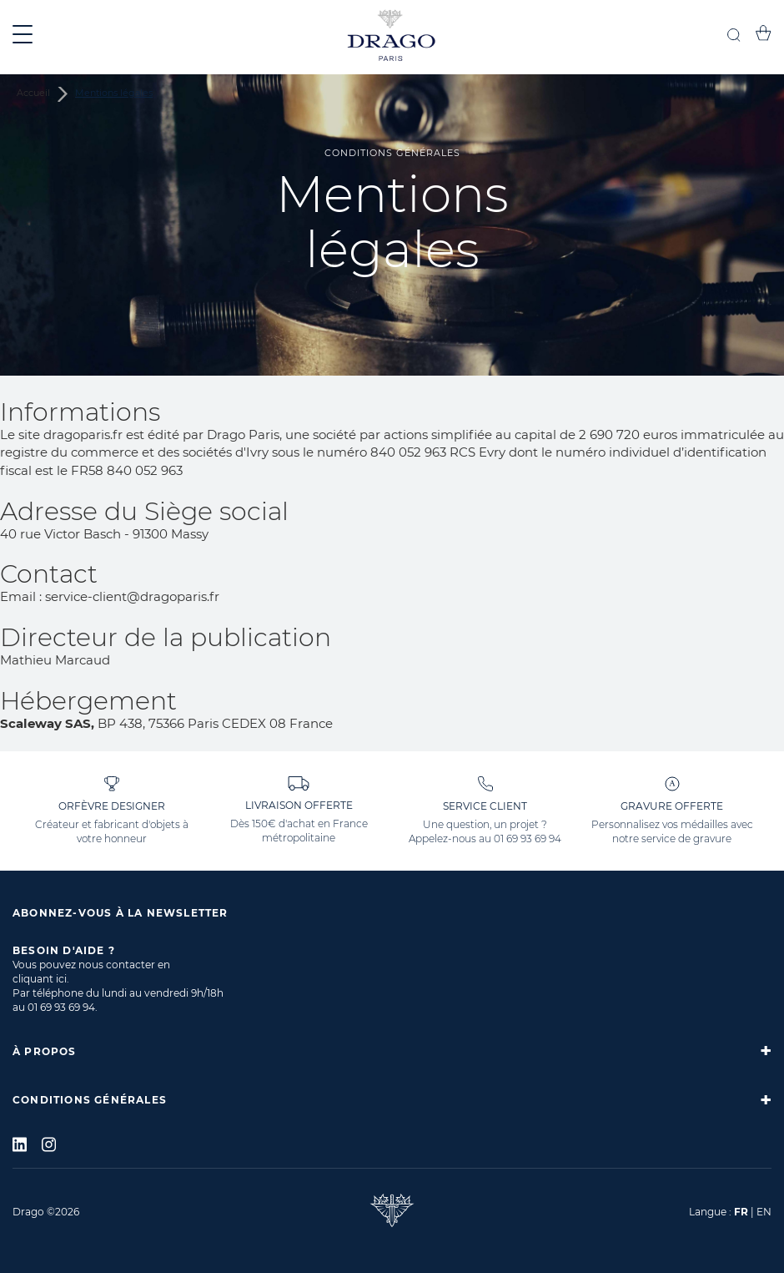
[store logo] (392, 37)
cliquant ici (40, 978)
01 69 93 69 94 (527, 838)
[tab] (392, 1051)
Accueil (35, 93)
